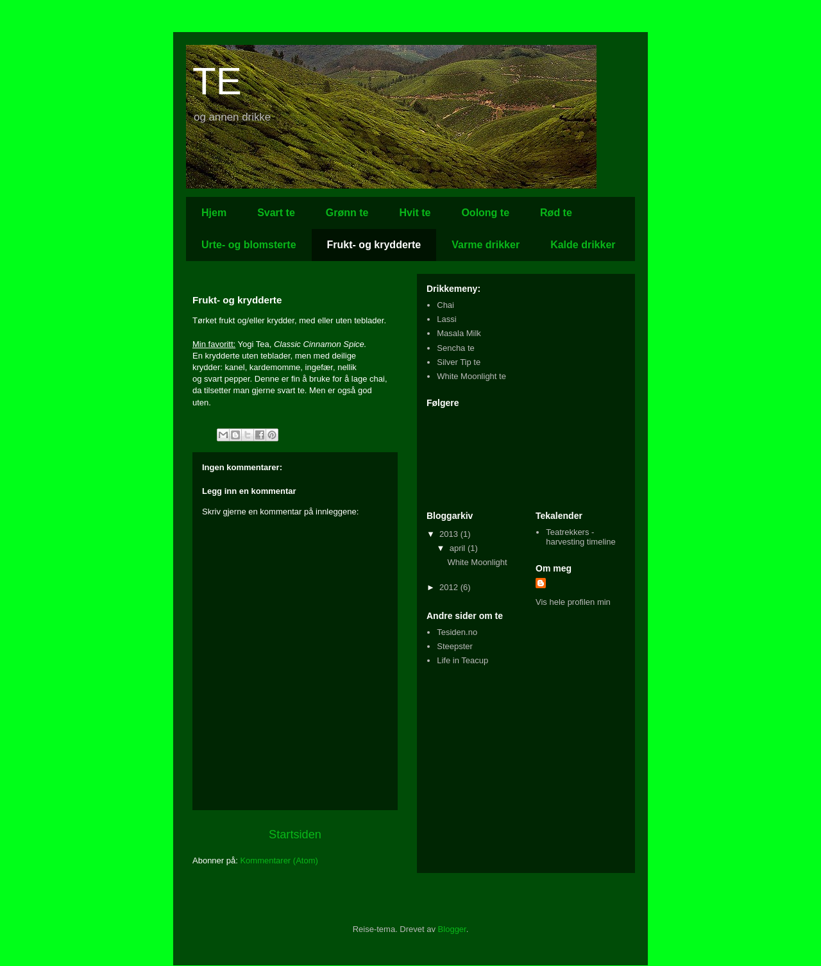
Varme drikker (486, 244)
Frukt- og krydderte (374, 244)
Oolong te (485, 212)
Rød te (556, 212)
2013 (450, 534)
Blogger (452, 929)
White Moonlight (477, 562)
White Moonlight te (471, 376)
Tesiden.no (457, 632)
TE (217, 81)
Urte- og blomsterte (248, 244)
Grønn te (347, 212)
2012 (450, 587)
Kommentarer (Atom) (278, 860)
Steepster (455, 646)
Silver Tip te (458, 362)
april (459, 548)
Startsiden (295, 834)
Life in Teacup (462, 660)
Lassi (446, 319)
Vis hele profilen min (573, 602)
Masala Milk (459, 333)
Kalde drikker (582, 244)
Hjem (213, 212)
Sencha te (456, 348)
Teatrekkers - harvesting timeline (580, 537)
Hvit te (415, 212)
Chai (445, 305)
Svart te (276, 212)
